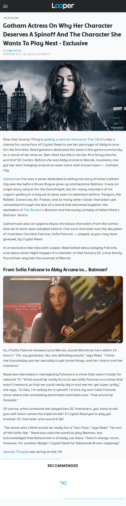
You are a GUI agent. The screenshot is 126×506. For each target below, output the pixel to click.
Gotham (9, 179)
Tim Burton (32, 210)
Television (11, 18)
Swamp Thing (14, 451)
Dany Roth (14, 50)
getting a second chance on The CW (71, 139)
